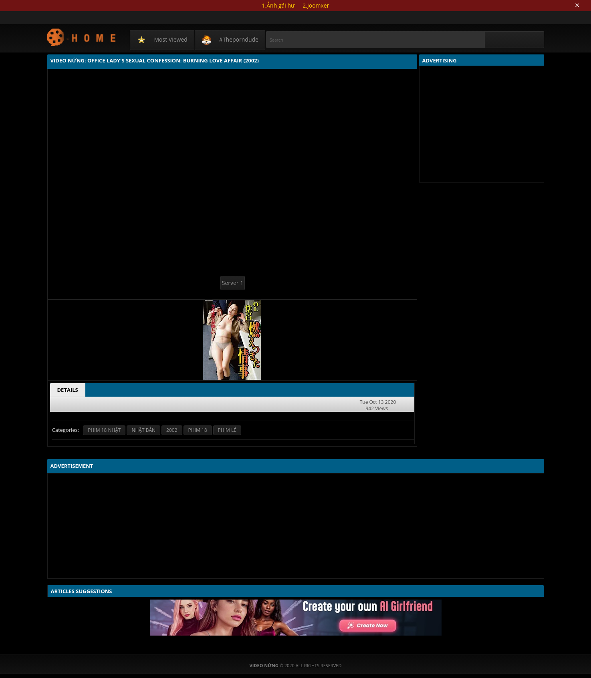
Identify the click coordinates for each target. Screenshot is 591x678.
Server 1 (232, 283)
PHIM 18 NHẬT (104, 430)
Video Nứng (82, 37)
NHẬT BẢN (143, 430)
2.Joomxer (316, 5)
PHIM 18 (197, 430)
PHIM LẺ (227, 430)
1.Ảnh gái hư (278, 5)
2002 (171, 430)
